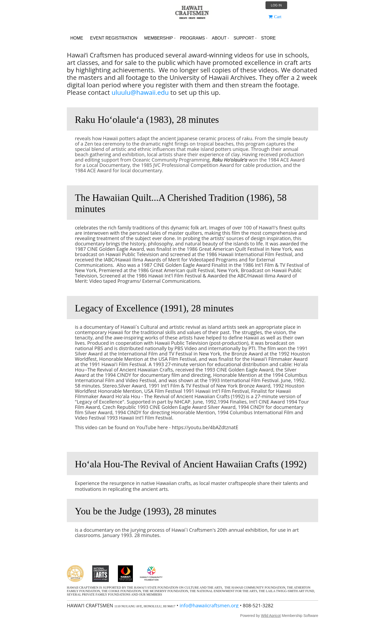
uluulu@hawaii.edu (140, 92)
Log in (276, 5)
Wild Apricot (271, 615)
